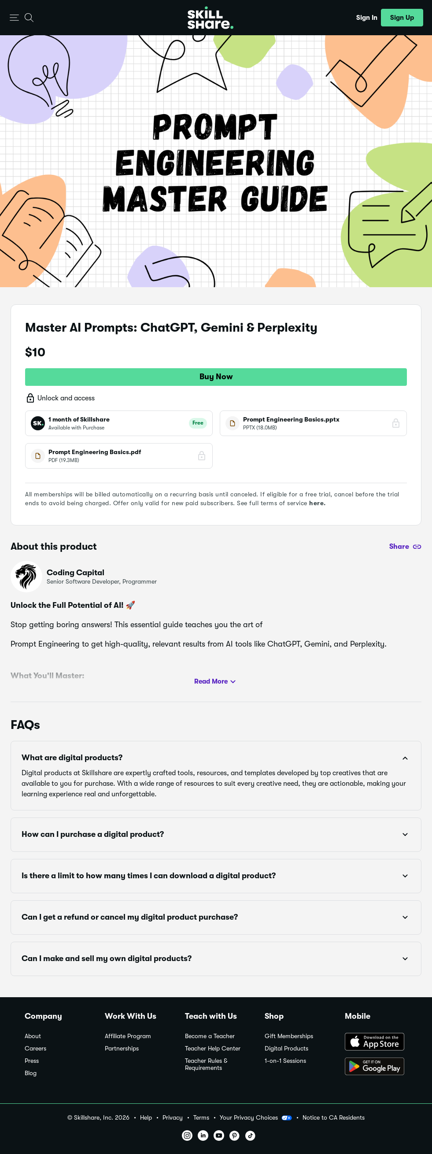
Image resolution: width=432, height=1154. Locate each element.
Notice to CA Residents (334, 1117)
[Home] (210, 17)
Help (146, 1117)
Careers (35, 1048)
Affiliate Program (128, 1036)
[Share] (405, 546)
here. (317, 503)
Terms (201, 1117)
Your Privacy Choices (256, 1118)
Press (32, 1061)
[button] (14, 17)
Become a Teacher (210, 1036)
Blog (31, 1073)
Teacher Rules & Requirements (206, 1064)
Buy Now (216, 376)
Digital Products (286, 1048)
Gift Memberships (289, 1036)
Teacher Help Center (212, 1048)
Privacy (172, 1117)
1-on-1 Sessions (285, 1061)
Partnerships (122, 1048)
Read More (216, 682)
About (33, 1036)
